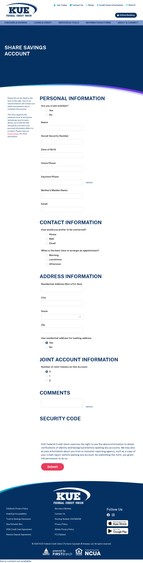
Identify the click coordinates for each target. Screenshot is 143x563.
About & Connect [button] (128, 22)
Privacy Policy (13, 134)
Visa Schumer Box (14, 524)
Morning (54, 255)
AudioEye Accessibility (16, 514)
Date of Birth (48, 149)
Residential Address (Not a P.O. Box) (61, 284)
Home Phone (48, 163)
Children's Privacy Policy (17, 509)
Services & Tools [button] (69, 22)
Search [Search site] (131, 5)
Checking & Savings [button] (15, 22)
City (43, 297)
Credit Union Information (111, 5)
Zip (43, 324)
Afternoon (55, 264)
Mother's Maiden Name (54, 190)
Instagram (113, 514)
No (50, 114)
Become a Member (63, 509)
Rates (91, 5)
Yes (51, 110)
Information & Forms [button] (98, 22)
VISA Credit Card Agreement (19, 529)
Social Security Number (55, 136)
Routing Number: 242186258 (68, 519)
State (44, 311)
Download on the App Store (117, 523)
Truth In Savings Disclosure (18, 519)
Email (44, 203)
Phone (52, 234)
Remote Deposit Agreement (18, 534)
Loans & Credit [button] (43, 22)
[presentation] (62, 429)
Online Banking (127, 15)
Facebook (108, 514)
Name (44, 122)
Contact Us (77, 5)
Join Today (62, 5)
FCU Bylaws (60, 534)
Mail (51, 238)
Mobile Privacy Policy (64, 529)
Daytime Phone (50, 176)
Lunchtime (55, 259)
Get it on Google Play (117, 531)
